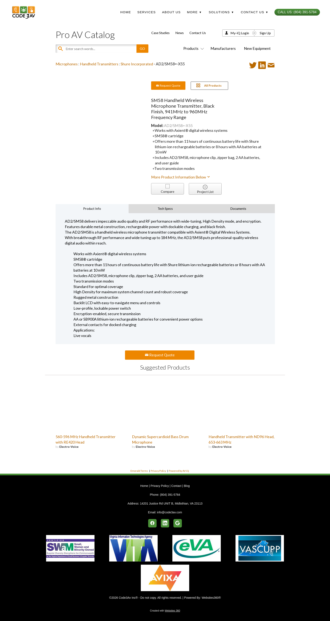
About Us (171, 12)
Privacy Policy (158, 470)
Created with (165, 610)
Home (125, 12)
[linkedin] (165, 523)
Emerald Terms (139, 470)
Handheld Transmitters (99, 64)
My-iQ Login (239, 33)
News (179, 33)
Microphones (67, 64)
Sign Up (265, 33)
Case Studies (160, 33)
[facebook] (152, 523)
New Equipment (257, 48)
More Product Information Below (180, 177)
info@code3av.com (169, 512)
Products (192, 48)
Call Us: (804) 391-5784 (297, 12)
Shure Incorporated (137, 64)
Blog (187, 486)
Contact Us (197, 33)
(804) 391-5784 (170, 494)
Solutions (221, 12)
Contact (176, 486)
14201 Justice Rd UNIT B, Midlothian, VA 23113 (171, 503)
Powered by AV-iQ (179, 470)
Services (146, 12)
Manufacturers (223, 48)
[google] (177, 523)
